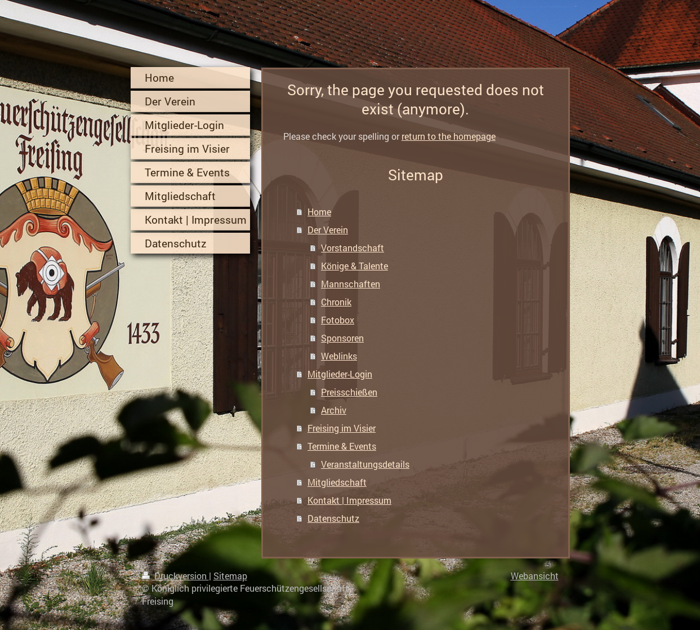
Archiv (333, 410)
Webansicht (535, 576)
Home (319, 212)
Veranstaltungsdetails (365, 464)
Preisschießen (349, 392)
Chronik (336, 302)
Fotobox (337, 320)
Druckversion (175, 576)
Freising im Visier (341, 428)
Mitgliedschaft (337, 482)
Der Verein (327, 230)
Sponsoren (342, 338)
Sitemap (230, 576)
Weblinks (339, 356)
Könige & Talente (354, 266)
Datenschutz (333, 518)
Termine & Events (341, 446)
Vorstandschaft (352, 248)
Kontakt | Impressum (349, 500)
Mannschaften (350, 284)
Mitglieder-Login (339, 374)
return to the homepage (449, 136)
